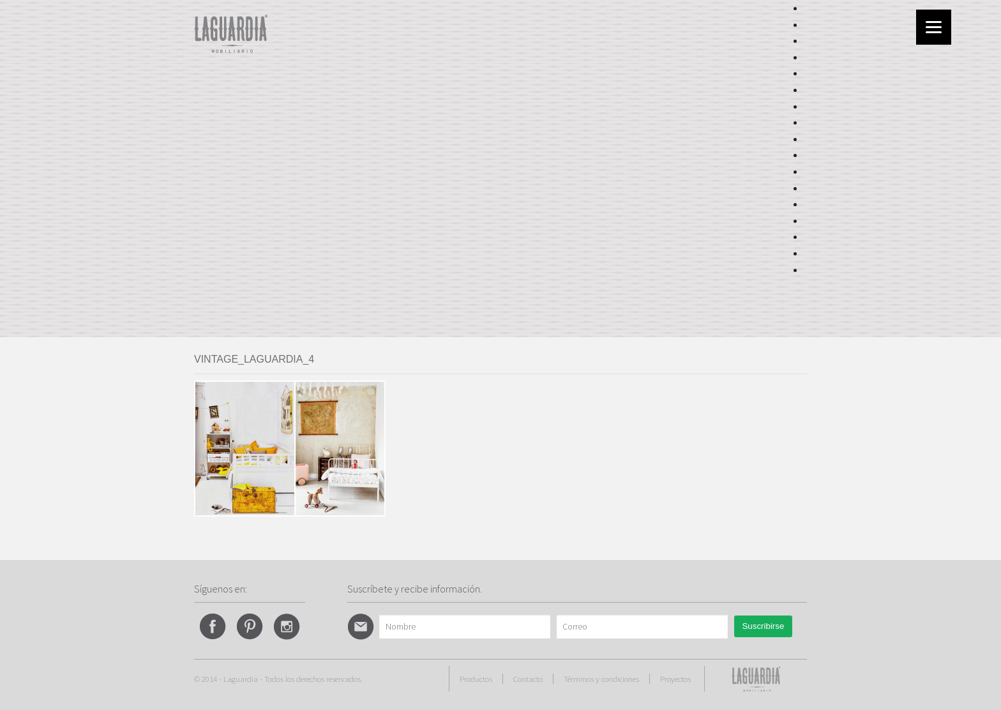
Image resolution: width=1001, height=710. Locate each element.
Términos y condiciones (601, 679)
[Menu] (933, 27)
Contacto (528, 679)
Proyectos (675, 679)
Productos (476, 679)
